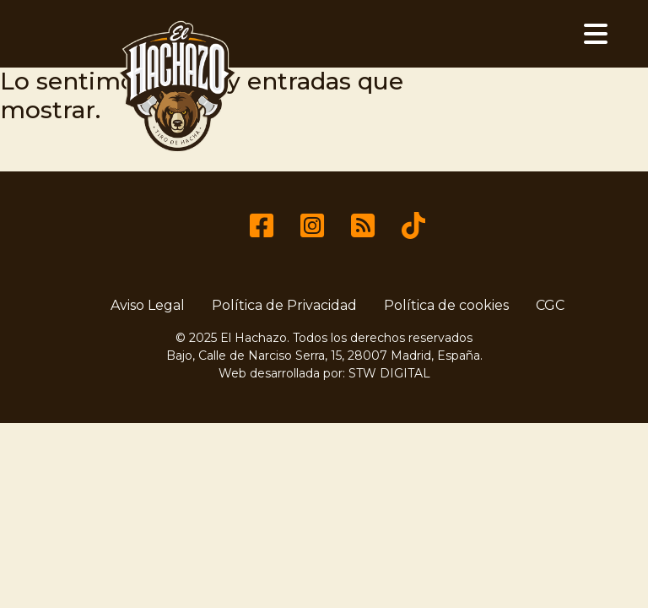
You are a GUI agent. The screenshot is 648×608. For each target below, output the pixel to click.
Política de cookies (446, 305)
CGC (550, 305)
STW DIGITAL (389, 373)
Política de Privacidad (284, 305)
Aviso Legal (148, 305)
